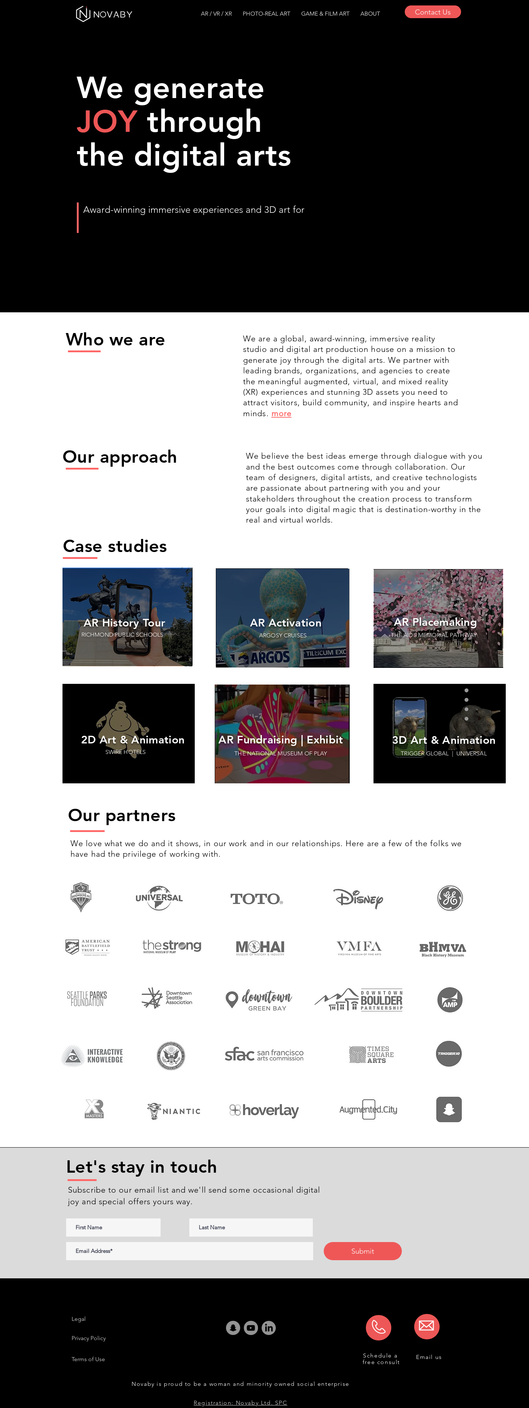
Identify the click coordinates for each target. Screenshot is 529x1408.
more (281, 413)
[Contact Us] (433, 11)
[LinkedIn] (269, 1328)
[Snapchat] (233, 1328)
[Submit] (363, 1251)
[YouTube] (251, 1328)
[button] (370, 13)
